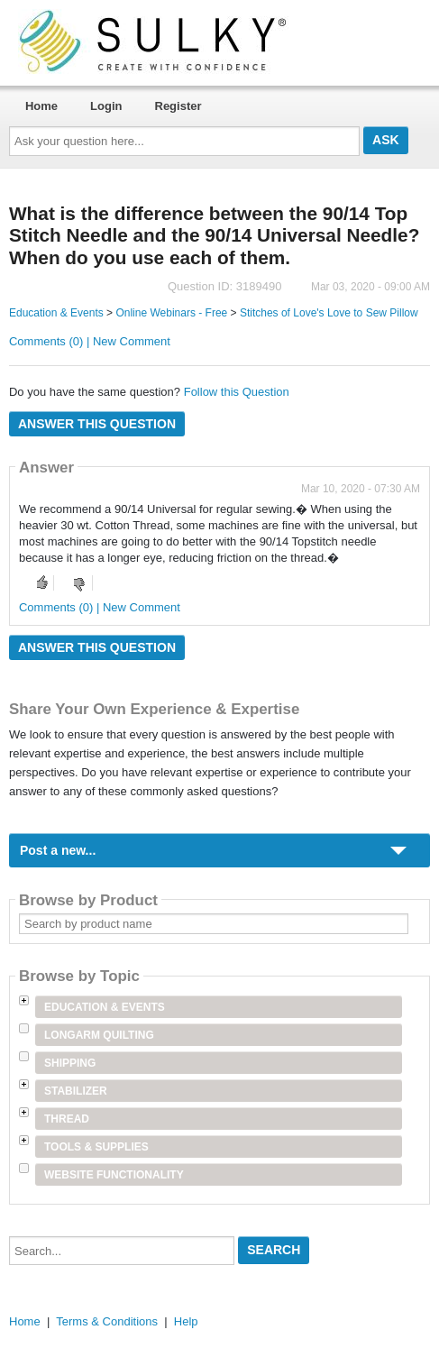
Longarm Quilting (99, 1035)
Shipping (70, 1063)
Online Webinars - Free (171, 313)
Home (41, 106)
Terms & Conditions (107, 1321)
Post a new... (58, 850)
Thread (66, 1119)
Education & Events (56, 313)
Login (106, 106)
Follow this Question (236, 392)
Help (186, 1321)
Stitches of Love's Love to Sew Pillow (329, 313)
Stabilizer (75, 1091)
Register (178, 106)
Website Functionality (114, 1175)
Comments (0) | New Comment (89, 341)
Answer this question (97, 424)
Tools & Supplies (96, 1147)
